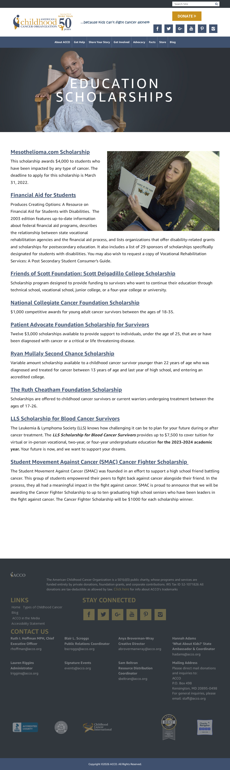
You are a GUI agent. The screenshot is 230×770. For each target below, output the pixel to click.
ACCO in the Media (26, 618)
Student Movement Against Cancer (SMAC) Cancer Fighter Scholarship (99, 462)
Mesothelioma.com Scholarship (50, 152)
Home (15, 607)
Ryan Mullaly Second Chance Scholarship (62, 353)
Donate (187, 16)
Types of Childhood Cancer (42, 607)
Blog (173, 42)
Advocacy (139, 42)
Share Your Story (99, 42)
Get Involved (121, 42)
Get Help (79, 42)
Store (162, 42)
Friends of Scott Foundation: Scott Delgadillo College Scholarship (93, 273)
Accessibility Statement (28, 623)
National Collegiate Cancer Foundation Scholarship (75, 302)
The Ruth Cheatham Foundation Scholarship (66, 389)
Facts (152, 42)
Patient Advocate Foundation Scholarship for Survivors (80, 324)
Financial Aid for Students (43, 195)
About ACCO (62, 42)
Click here (121, 589)
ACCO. (113, 764)
